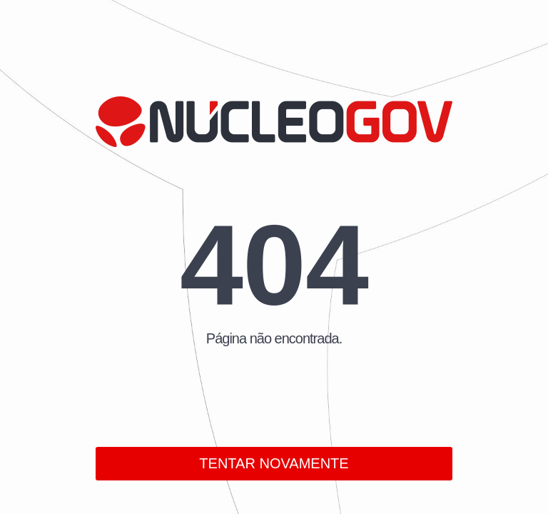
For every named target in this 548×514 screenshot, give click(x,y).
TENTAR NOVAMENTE (273, 463)
